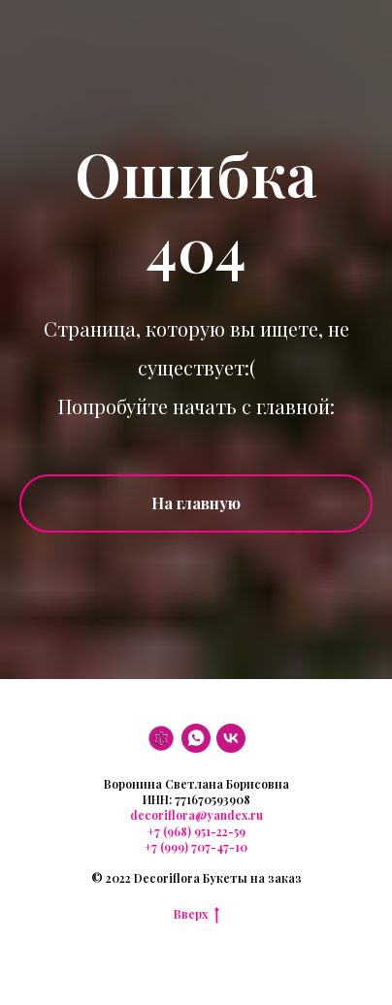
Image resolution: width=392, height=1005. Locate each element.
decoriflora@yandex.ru (196, 815)
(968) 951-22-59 (202, 831)
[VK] (230, 738)
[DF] (161, 738)
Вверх (196, 914)
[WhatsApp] (196, 738)
